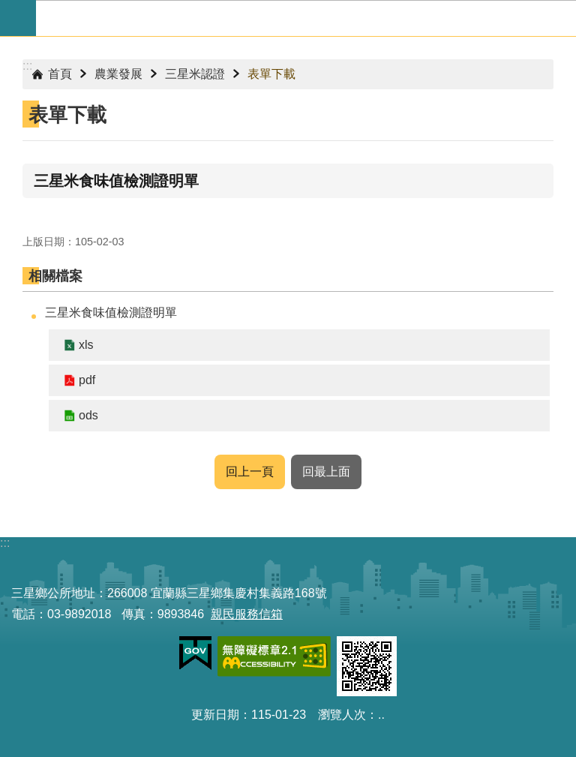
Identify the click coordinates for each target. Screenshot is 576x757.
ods (88, 415)
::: (27, 65)
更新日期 (215, 714)
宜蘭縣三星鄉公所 (306, 18)
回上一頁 (250, 471)
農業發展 (118, 74)
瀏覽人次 (342, 714)
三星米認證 (195, 74)
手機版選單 (18, 18)
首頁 (60, 74)
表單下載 (272, 74)
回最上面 (326, 471)
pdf (87, 380)
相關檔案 (55, 276)
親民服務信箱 (247, 614)
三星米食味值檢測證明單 (111, 312)
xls (86, 344)
